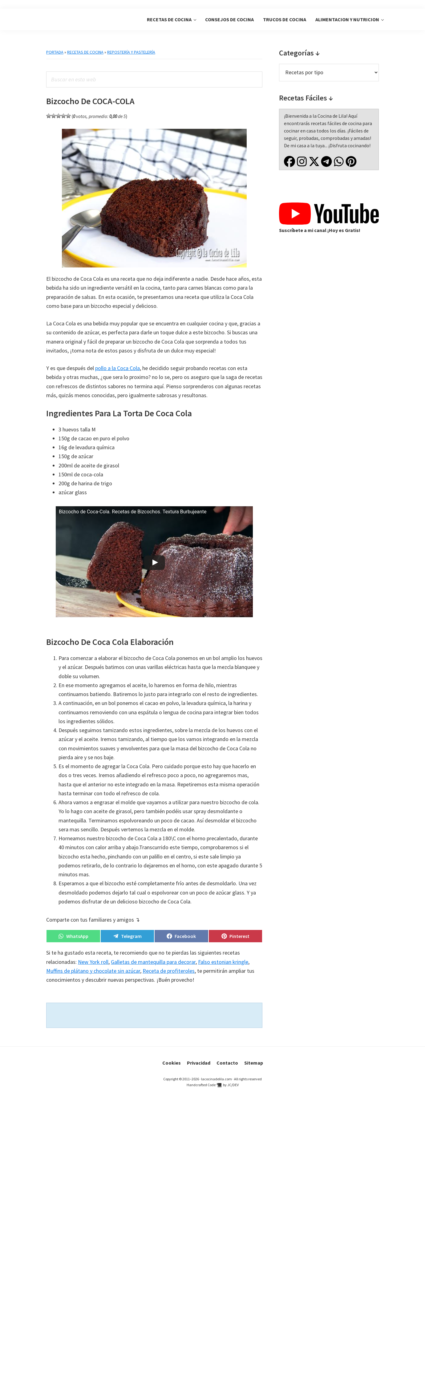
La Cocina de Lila (72, 19)
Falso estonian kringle (223, 961)
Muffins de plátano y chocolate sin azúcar (93, 970)
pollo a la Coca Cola (117, 368)
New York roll (93, 961)
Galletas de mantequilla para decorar (153, 961)
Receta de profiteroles (169, 970)
